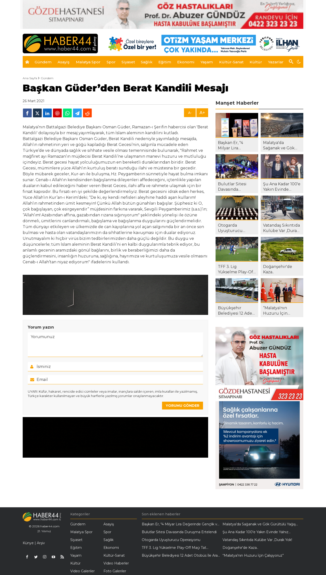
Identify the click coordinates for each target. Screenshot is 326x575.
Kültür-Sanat (114, 555)
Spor (107, 532)
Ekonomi (111, 547)
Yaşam (76, 555)
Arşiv (41, 543)
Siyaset (76, 540)
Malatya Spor (81, 532)
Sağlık (108, 540)
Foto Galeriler (114, 571)
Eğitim (76, 547)
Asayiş (108, 524)
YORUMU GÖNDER (182, 405)
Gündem (47, 78)
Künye (28, 543)
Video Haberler (116, 563)
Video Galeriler (82, 571)
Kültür (75, 563)
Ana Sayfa (30, 78)
